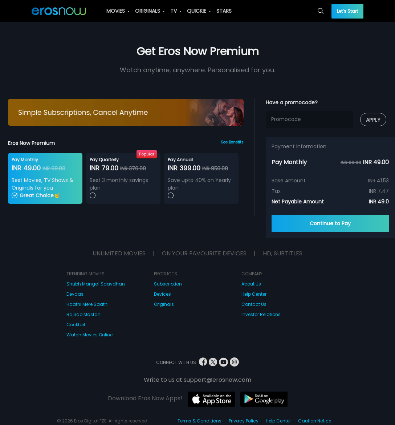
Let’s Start (347, 11)
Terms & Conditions (199, 421)
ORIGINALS (150, 11)
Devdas (75, 294)
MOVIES (118, 11)
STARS (224, 11)
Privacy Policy (243, 421)
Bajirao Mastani (84, 314)
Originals (164, 304)
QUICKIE (199, 11)
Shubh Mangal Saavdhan (95, 284)
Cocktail (75, 324)
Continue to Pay (330, 223)
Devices (162, 294)
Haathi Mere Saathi (87, 304)
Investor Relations (261, 314)
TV (176, 11)
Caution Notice (314, 421)
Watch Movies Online (89, 335)
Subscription (168, 284)
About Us (251, 284)
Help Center (253, 294)
